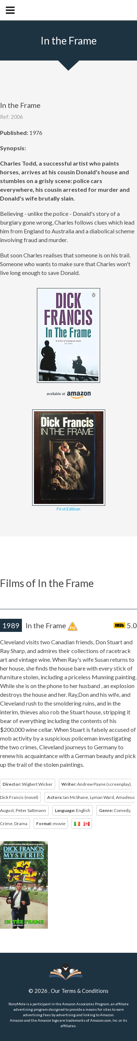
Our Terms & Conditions (80, 990)
